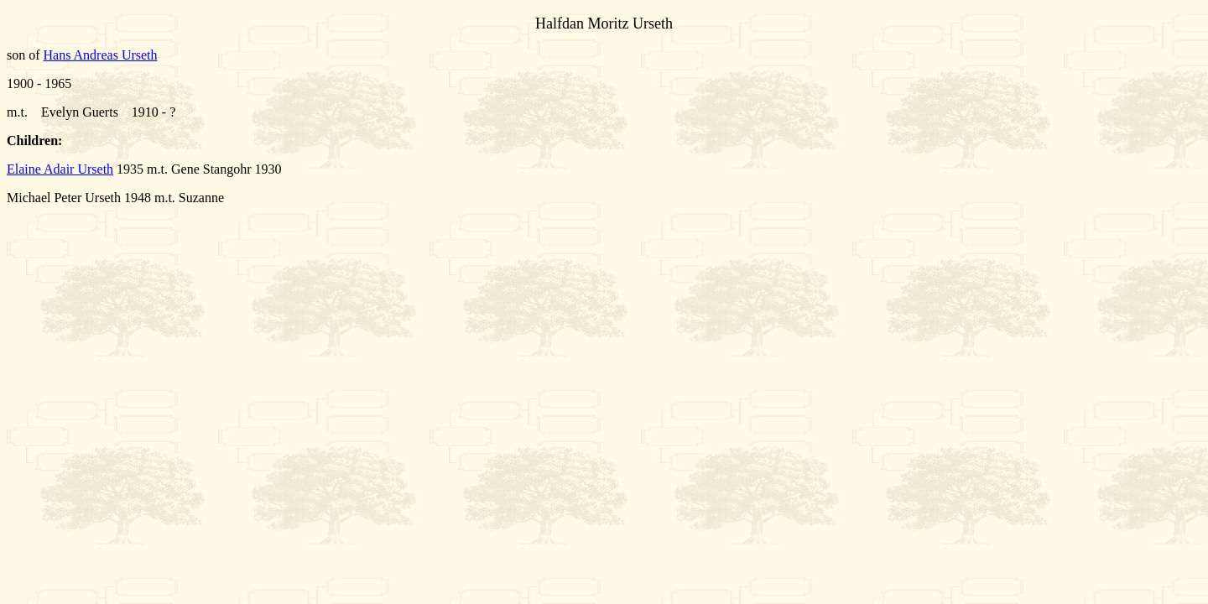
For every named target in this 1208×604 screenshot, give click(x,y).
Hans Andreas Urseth (101, 55)
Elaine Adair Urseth (60, 169)
